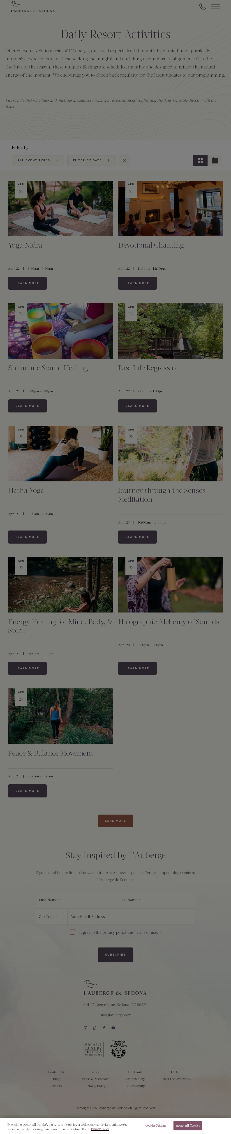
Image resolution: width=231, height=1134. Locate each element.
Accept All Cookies (187, 1128)
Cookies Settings (155, 1128)
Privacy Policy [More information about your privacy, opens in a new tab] (100, 1131)
